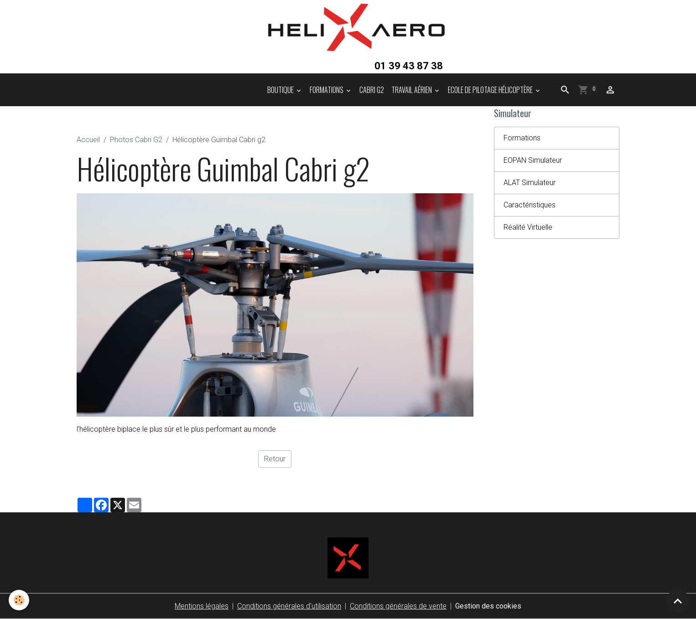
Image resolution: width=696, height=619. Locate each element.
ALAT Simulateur (530, 182)
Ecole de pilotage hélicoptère (491, 89)
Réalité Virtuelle (528, 227)
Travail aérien (412, 89)
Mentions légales (202, 606)
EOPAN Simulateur (533, 160)
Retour (275, 458)
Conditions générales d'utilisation (289, 606)
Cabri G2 (371, 89)
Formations (327, 89)
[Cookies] (19, 600)
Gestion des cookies (488, 606)
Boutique (281, 89)
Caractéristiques (530, 205)
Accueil (88, 139)
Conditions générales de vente (398, 606)
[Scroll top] (677, 600)
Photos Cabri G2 (136, 139)
